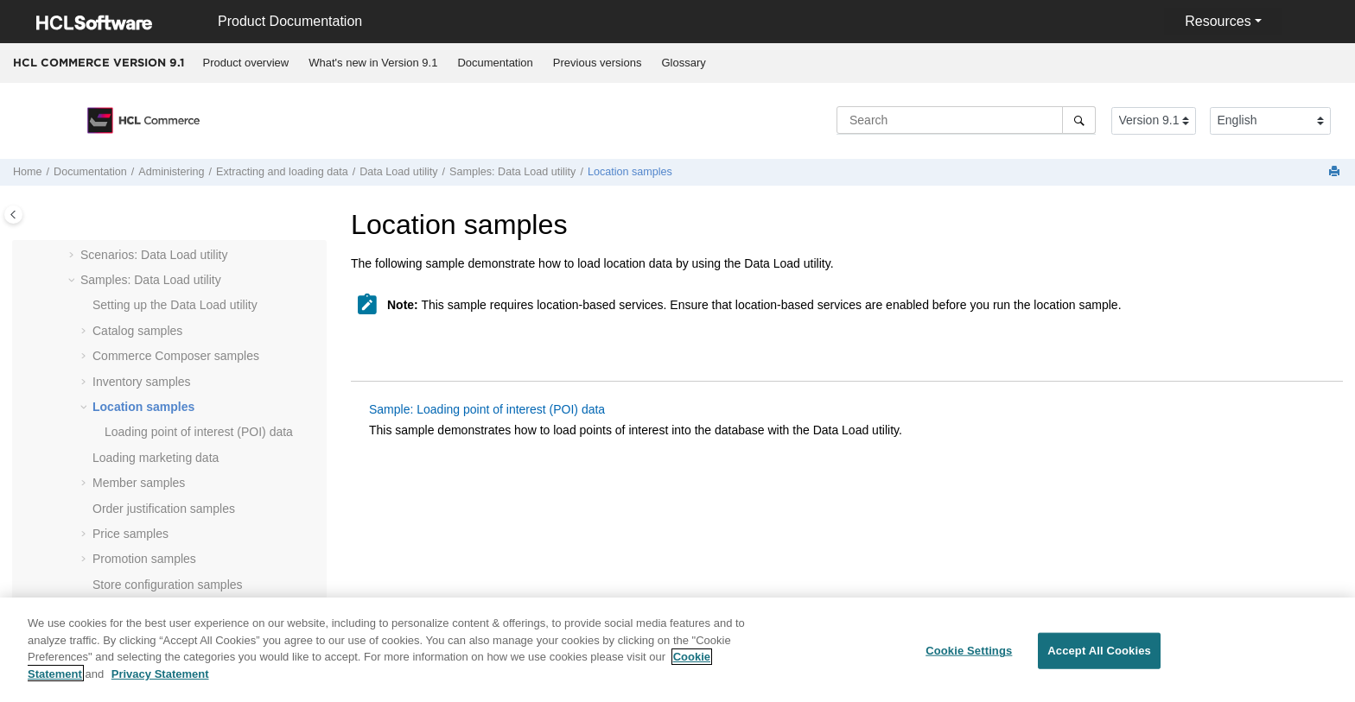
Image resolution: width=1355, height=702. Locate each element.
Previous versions (597, 62)
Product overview (246, 62)
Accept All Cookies (1099, 661)
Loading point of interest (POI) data (199, 432)
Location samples (630, 172)
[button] (73, 255)
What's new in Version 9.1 (373, 62)
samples (175, 356)
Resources (1217, 21)
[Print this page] (1336, 172)
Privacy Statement (160, 684)
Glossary (683, 62)
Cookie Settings (969, 661)
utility (398, 172)
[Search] (1079, 120)
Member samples (138, 483)
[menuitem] (246, 63)
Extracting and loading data (282, 172)
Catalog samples (137, 331)
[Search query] (966, 120)
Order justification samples (163, 508)
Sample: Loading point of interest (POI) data (487, 409)
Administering (171, 172)
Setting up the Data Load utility (175, 305)
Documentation (494, 62)
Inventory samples (141, 382)
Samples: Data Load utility (512, 172)
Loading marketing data (155, 458)
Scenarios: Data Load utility (153, 255)
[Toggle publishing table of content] (13, 215)
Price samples (130, 534)
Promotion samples (144, 559)
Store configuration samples (167, 584)
